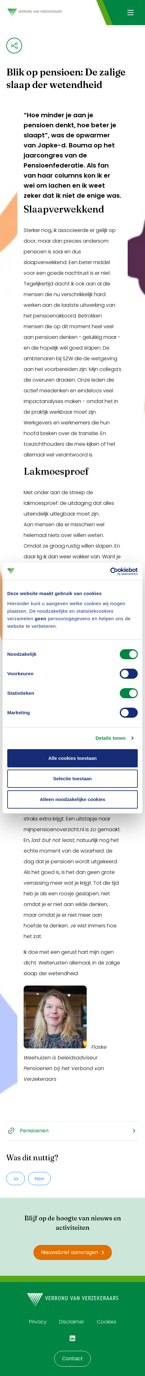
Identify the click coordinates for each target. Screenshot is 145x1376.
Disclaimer (71, 1321)
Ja (15, 1178)
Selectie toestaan (72, 778)
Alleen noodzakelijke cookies (72, 799)
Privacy (38, 1321)
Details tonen (110, 738)
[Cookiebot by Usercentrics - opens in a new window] (110, 571)
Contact (72, 1358)
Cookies (106, 1321)
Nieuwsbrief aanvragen (72, 1252)
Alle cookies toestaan (72, 758)
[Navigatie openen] (130, 12)
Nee (39, 1178)
